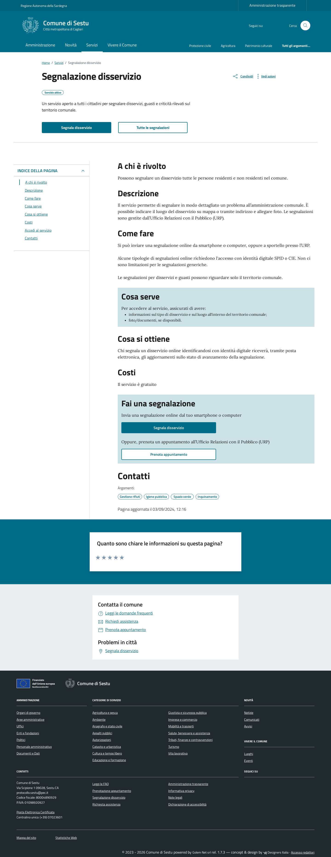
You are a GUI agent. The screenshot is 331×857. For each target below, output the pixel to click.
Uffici (20, 726)
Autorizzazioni (101, 739)
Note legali (175, 797)
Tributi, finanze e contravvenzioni (190, 739)
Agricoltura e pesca (105, 712)
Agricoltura (228, 45)
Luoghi (248, 753)
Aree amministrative (30, 719)
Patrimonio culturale (258, 45)
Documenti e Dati (28, 753)
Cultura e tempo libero (107, 753)
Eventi (248, 760)
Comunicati (251, 719)
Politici (21, 739)
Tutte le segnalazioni (153, 127)
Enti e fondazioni (28, 733)
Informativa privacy (181, 790)
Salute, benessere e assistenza (189, 733)
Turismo (173, 746)
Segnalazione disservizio (108, 797)
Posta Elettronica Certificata (35, 812)
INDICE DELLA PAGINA (37, 171)
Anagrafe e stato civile (107, 726)
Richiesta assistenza (106, 804)
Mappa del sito (26, 837)
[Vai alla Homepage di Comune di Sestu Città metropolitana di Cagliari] (57, 25)
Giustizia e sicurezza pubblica (187, 712)
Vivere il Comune (122, 45)
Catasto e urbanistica (106, 746)
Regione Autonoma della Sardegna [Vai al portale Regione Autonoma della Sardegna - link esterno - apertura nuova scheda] (44, 5)
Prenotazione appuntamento (111, 790)
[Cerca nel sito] (305, 26)
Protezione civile (200, 45)
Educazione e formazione (109, 760)
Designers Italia (275, 852)
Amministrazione (40, 45)
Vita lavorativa (178, 753)
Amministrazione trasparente (272, 5)
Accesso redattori (302, 852)
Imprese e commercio (182, 719)
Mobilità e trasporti (181, 726)
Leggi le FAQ (100, 783)
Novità (71, 45)
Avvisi (248, 726)
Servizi (92, 45)
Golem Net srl (201, 852)
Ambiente (99, 719)
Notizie (248, 712)
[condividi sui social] (242, 76)
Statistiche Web (66, 837)
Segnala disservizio (76, 127)
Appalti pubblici (102, 733)
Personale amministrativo (34, 746)
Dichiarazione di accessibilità (187, 804)
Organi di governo (28, 712)
